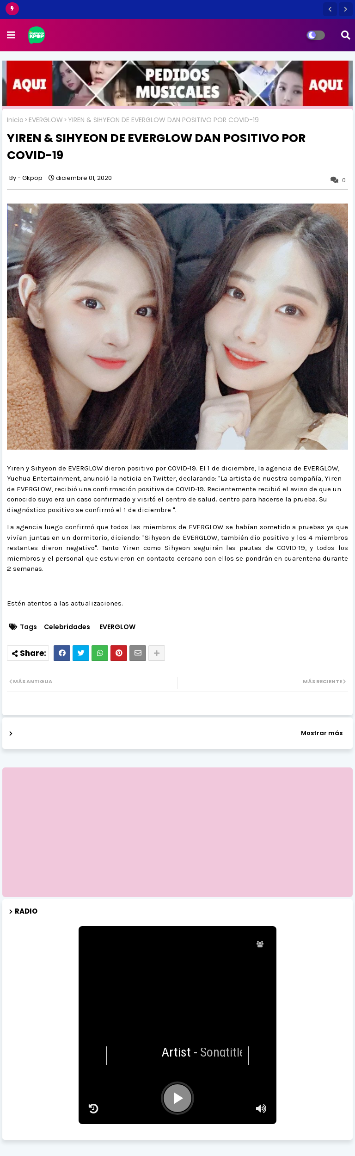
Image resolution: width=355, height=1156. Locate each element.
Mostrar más (322, 733)
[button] (330, 9)
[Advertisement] (177, 832)
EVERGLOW (46, 120)
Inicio (15, 120)
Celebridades (67, 627)
